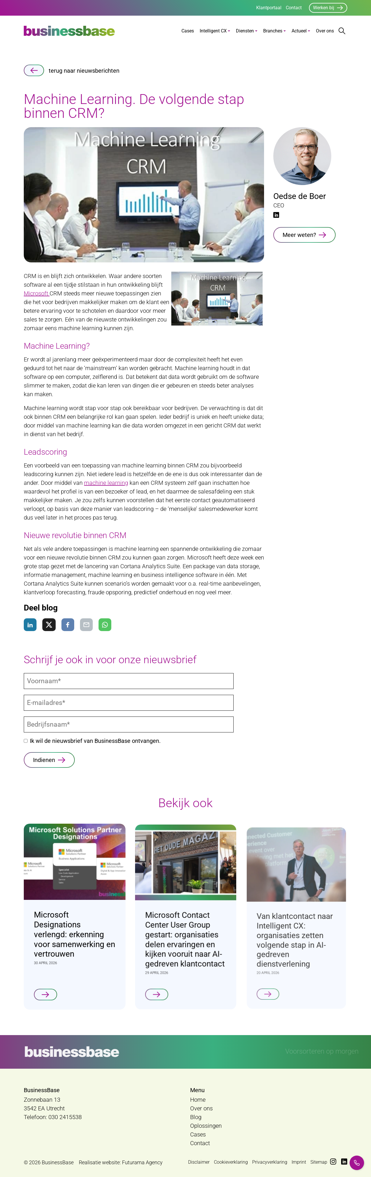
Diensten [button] (245, 31)
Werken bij (323, 7)
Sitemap (318, 1162)
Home (197, 1099)
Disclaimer (199, 1162)
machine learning (106, 482)
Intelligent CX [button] (213, 31)
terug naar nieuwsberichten (71, 70)
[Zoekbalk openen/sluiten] (342, 30)
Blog (195, 1117)
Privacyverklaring (269, 1162)
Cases (187, 31)
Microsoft (37, 293)
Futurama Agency (142, 1162)
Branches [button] (272, 31)
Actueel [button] (299, 31)
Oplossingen (206, 1125)
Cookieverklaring (231, 1162)
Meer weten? (299, 234)
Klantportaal (268, 7)
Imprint (299, 1162)
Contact (294, 7)
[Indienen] (49, 760)
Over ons (325, 31)
